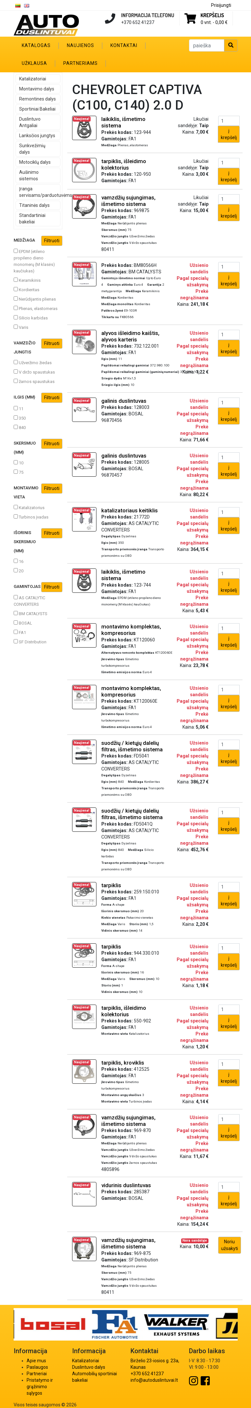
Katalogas (36, 45)
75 (18, 472)
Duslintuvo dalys (88, 1367)
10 (18, 462)
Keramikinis (27, 280)
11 (18, 408)
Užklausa (34, 63)
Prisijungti (221, 5)
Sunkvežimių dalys (32, 149)
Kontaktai (123, 45)
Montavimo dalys (36, 88)
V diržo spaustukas (34, 372)
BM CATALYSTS (30, 613)
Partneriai (37, 1373)
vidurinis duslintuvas (126, 1185)
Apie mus (36, 1360)
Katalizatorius (29, 507)
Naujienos (80, 45)
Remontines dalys (37, 98)
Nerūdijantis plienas (35, 299)
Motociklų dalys (35, 162)
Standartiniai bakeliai (32, 218)
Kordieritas (26, 289)
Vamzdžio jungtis (38, 346)
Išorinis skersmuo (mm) (38, 540)
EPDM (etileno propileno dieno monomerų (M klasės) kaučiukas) (34, 261)
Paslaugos (37, 1367)
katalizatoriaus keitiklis (129, 510)
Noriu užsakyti (229, 1245)
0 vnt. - (214, 22)
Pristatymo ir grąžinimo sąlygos (40, 1387)
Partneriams (80, 63)
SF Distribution (30, 641)
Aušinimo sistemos (29, 175)
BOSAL (23, 623)
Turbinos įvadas (31, 516)
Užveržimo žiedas (33, 362)
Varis (21, 327)
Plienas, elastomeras (35, 308)
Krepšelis (212, 15)
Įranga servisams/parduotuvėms (39, 192)
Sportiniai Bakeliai (37, 109)
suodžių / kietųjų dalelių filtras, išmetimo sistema (132, 746)
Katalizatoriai (32, 78)
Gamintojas (38, 587)
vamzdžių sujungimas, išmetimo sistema (128, 200)
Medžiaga (38, 241)
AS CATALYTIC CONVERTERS (29, 601)
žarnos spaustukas (34, 381)
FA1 (20, 632)
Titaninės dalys (34, 205)
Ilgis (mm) (38, 398)
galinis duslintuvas (123, 401)
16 (18, 561)
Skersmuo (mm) (38, 447)
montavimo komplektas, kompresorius (131, 629)
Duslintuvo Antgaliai (30, 122)
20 (18, 570)
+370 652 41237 (147, 1373)
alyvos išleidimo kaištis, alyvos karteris (130, 336)
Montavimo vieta (38, 491)
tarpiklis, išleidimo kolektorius (123, 164)
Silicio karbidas (31, 317)
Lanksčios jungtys (37, 135)
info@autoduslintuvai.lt (154, 1380)
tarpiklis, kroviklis (122, 1062)
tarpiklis (111, 885)
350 (20, 418)
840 (20, 427)
